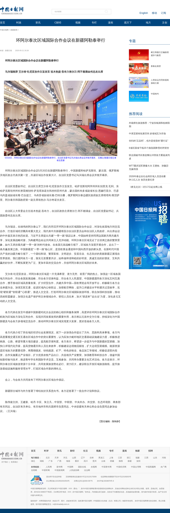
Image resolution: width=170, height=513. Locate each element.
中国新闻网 (59, 470)
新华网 (59, 467)
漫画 (110, 22)
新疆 (130, 461)
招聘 (150, 451)
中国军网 (46, 470)
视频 (77, 22)
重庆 (77, 461)
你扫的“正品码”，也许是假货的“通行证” (148, 141)
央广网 (163, 467)
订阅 (163, 13)
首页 (2, 22)
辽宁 (83, 458)
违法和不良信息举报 (53, 477)
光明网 (34, 470)
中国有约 (155, 94)
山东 (155, 458)
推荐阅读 (136, 114)
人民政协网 (74, 470)
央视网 (94, 467)
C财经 (57, 22)
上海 (111, 458)
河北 (65, 458)
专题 (132, 41)
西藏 (112, 461)
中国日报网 (4, 30)
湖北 (33, 461)
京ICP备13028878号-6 (105, 481)
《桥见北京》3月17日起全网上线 (145, 187)
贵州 (94, 461)
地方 (148, 22)
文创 (164, 22)
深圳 (138, 461)
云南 (103, 461)
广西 (59, 461)
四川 (86, 461)
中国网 (70, 467)
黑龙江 (101, 458)
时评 (46, 451)
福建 (138, 458)
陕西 (121, 461)
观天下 (128, 22)
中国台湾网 (136, 467)
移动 (154, 13)
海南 (68, 461)
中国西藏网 (151, 467)
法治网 (87, 470)
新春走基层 (156, 66)
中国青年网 (106, 467)
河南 (164, 458)
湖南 (42, 461)
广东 (51, 461)
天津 (57, 458)
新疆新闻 (13, 30)
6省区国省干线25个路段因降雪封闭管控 (149, 148)
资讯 (38, 22)
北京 (48, 458)
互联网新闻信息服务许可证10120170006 (81, 477)
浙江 (129, 458)
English (144, 13)
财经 (72, 451)
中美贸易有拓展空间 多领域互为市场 (147, 133)
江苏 (120, 458)
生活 (85, 451)
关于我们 (4, 462)
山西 (74, 458)
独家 (137, 451)
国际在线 (82, 467)
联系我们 (14, 462)
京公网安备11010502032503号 (58, 481)
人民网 (49, 467)
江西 (146, 458)
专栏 (94, 22)
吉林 (92, 458)
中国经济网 (121, 467)
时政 (18, 22)
